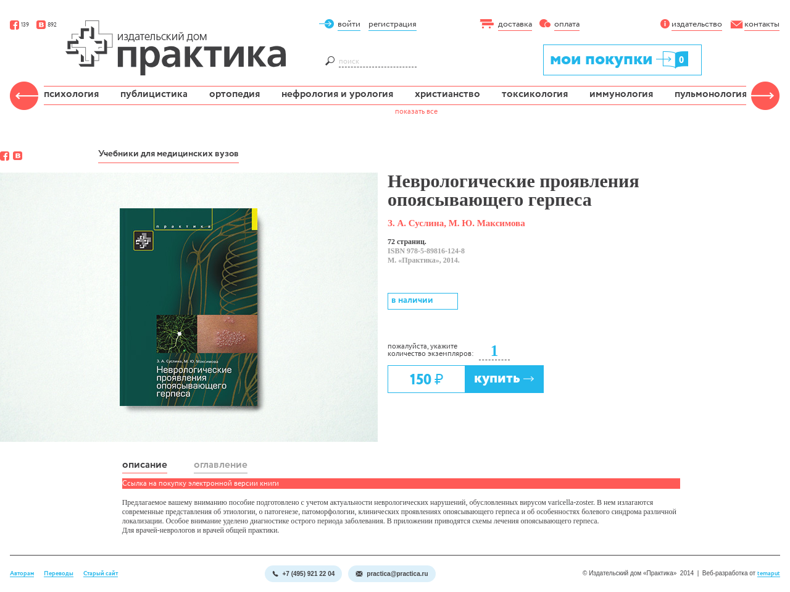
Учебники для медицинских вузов (168, 154)
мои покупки (620, 59)
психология (71, 94)
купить (504, 378)
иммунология (621, 94)
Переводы (58, 573)
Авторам (22, 573)
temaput (768, 573)
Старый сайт (100, 573)
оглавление (220, 465)
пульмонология (711, 94)
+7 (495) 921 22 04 (303, 573)
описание (144, 465)
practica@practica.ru (392, 573)
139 (19, 25)
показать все (416, 111)
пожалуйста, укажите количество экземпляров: (431, 350)
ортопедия (234, 94)
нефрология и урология (337, 94)
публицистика (154, 94)
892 (46, 25)
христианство (447, 94)
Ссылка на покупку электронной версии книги (200, 483)
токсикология (535, 94)
